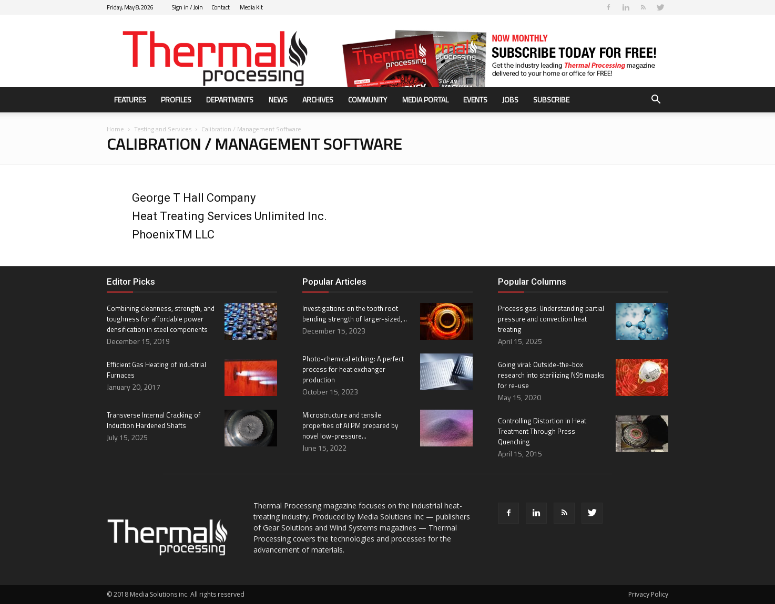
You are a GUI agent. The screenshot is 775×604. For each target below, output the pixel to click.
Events (475, 99)
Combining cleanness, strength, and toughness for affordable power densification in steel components (161, 319)
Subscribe (551, 99)
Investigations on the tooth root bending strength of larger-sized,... (354, 313)
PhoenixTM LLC (173, 234)
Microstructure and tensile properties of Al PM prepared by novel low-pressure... (350, 425)
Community (367, 99)
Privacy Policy (648, 594)
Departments (229, 99)
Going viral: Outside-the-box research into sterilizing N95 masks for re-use (551, 375)
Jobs (510, 99)
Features (130, 99)
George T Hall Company (194, 197)
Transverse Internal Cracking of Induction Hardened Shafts (153, 420)
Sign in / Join (187, 7)
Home (115, 129)
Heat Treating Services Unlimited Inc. (229, 216)
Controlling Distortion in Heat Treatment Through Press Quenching (542, 431)
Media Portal (425, 99)
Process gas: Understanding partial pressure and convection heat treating (551, 319)
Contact (220, 7)
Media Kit (251, 7)
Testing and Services (162, 129)
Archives (317, 99)
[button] (655, 101)
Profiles (176, 99)
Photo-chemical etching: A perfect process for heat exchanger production (353, 369)
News (278, 99)
